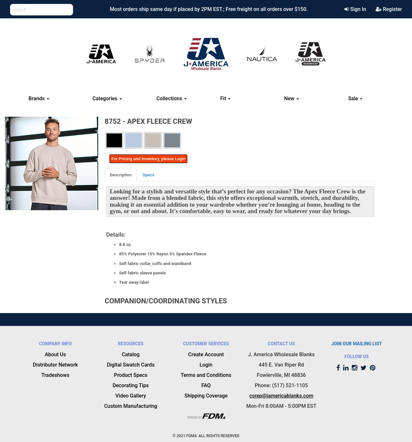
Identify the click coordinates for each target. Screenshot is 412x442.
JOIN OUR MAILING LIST (357, 343)
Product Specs (130, 375)
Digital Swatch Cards (130, 365)
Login (206, 365)
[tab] (121, 175)
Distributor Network (55, 365)
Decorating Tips (131, 385)
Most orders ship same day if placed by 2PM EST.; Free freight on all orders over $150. (209, 9)
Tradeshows (55, 375)
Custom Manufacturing (130, 406)
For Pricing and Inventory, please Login (148, 158)
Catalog (130, 354)
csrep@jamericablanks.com (281, 396)
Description (121, 174)
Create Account (206, 354)
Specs (148, 174)
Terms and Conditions (206, 375)
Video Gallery (131, 396)
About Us (55, 354)
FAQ (206, 385)
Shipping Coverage (206, 396)
